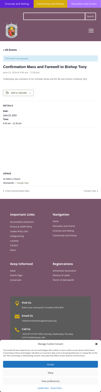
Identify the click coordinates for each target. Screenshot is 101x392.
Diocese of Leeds (61, 275)
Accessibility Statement (22, 221)
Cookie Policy (43, 388)
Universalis (15, 280)
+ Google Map (22, 183)
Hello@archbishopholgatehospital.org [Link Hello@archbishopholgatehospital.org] (39, 320)
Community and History (50, 3)
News (13, 250)
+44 (24, 334)
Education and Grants (84, 3)
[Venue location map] (50, 149)
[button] (96, 344)
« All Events (10, 50)
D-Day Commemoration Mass (17, 191)
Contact (14, 245)
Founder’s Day (90, 191)
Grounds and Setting (17, 3)
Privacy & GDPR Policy (21, 226)
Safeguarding (17, 236)
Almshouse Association (64, 270)
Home (56, 221)
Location (14, 240)
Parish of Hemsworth (63, 280)
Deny (50, 372)
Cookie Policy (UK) (19, 231)
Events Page (16, 275)
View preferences (51, 381)
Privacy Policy (56, 388)
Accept (50, 364)
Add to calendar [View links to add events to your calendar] (19, 93)
